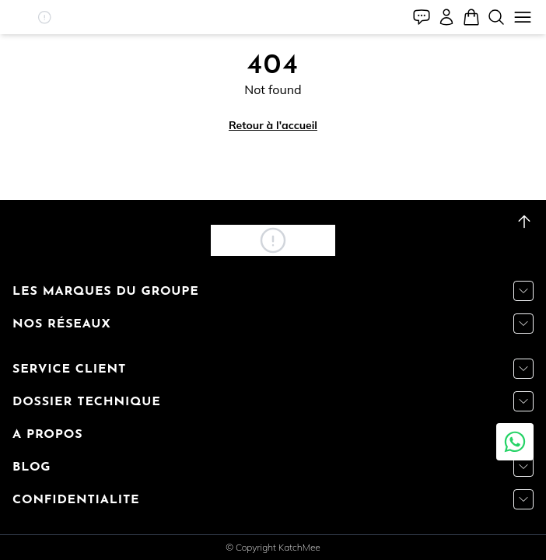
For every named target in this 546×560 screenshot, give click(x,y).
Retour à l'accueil (273, 125)
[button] (44, 17)
